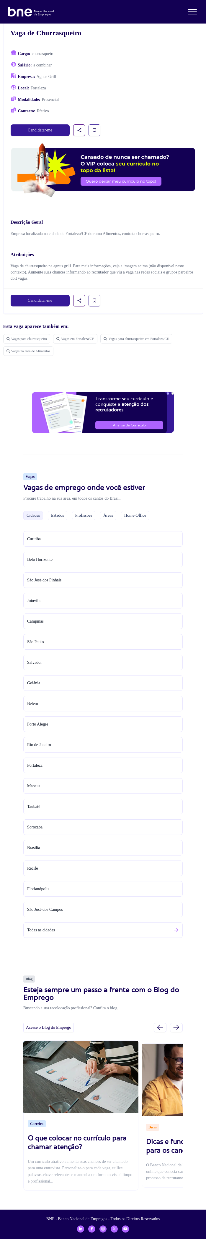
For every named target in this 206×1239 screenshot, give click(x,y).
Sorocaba (34, 827)
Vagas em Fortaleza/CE (75, 339)
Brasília (33, 848)
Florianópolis (38, 889)
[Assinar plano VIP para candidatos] (103, 170)
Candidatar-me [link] (40, 130)
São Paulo (35, 642)
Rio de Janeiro (39, 745)
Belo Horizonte (40, 559)
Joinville (34, 600)
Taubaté (33, 806)
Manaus (33, 786)
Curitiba (34, 539)
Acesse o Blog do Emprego (48, 1027)
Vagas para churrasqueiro (26, 339)
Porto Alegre (37, 724)
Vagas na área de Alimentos (28, 351)
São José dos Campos (45, 909)
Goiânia (33, 683)
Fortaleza (34, 765)
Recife (32, 868)
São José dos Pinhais (44, 580)
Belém (32, 703)
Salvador (34, 662)
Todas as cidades (41, 930)
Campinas (35, 621)
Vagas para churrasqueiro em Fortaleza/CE (136, 339)
